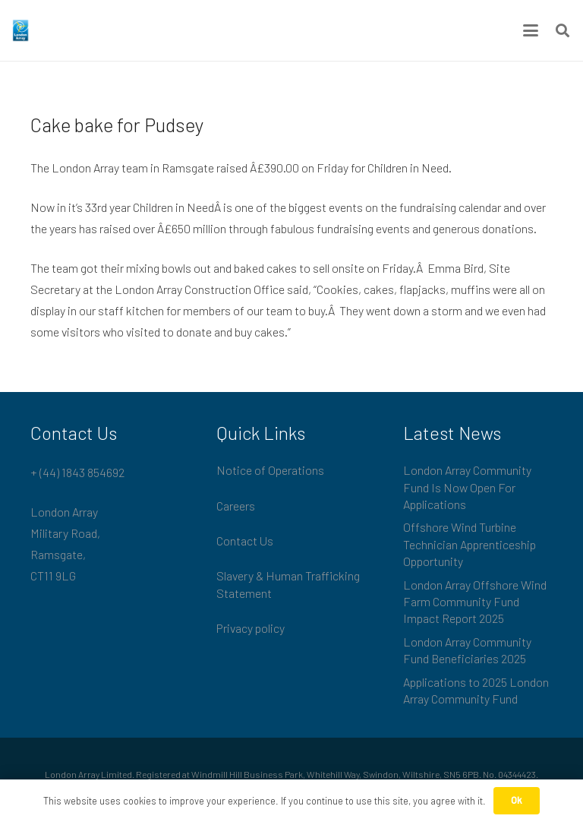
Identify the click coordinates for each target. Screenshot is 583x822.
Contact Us (244, 540)
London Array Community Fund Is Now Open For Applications (467, 487)
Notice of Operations (270, 470)
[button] (530, 30)
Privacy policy (250, 628)
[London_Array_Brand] (20, 30)
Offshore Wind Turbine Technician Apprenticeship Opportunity (469, 544)
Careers (235, 505)
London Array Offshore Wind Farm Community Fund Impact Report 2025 (475, 601)
